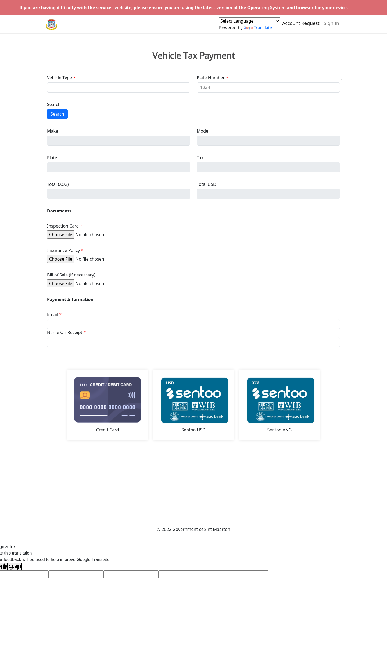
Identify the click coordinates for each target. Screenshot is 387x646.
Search (54, 104)
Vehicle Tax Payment (193, 56)
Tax (200, 158)
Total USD (206, 184)
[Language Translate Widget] (249, 23)
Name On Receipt (64, 332)
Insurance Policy (63, 250)
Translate (258, 30)
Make (52, 131)
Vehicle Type (59, 78)
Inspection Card (63, 226)
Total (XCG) (58, 184)
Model (203, 131)
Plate (52, 158)
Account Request (301, 25)
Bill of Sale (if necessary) (71, 275)
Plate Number (211, 78)
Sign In (331, 25)
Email (52, 314)
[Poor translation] (15, 567)
